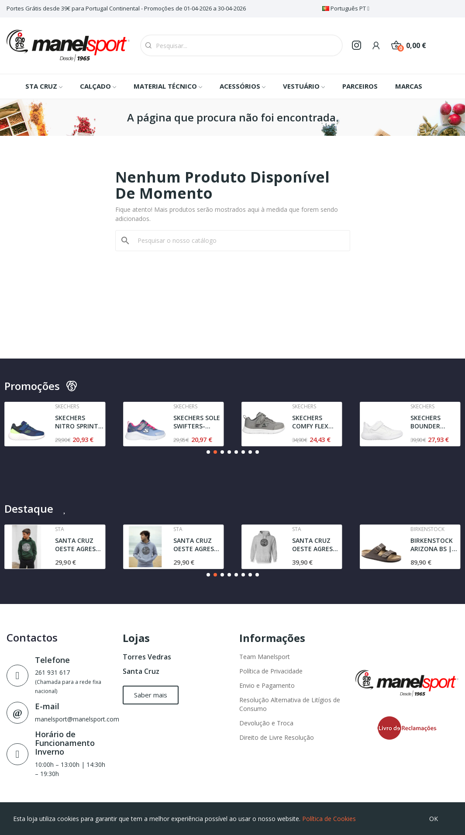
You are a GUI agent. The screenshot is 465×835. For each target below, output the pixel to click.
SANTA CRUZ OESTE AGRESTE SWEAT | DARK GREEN (79, 544)
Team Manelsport (264, 656)
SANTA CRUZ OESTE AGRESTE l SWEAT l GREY (316, 544)
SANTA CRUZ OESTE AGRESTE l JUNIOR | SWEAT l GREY (197, 544)
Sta (59, 529)
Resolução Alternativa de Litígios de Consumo (289, 704)
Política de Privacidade (271, 671)
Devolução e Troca (266, 723)
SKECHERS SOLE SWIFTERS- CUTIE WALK (196, 422)
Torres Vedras (147, 656)
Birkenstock (427, 529)
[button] (208, 452)
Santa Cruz (141, 671)
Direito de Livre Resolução (276, 737)
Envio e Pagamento (267, 685)
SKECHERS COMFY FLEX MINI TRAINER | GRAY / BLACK (315, 422)
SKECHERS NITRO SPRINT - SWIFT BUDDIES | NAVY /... (79, 422)
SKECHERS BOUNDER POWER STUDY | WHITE (434, 422)
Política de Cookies (329, 818)
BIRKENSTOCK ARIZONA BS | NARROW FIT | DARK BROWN (432, 544)
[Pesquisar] (238, 240)
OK (433, 818)
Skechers (67, 406)
